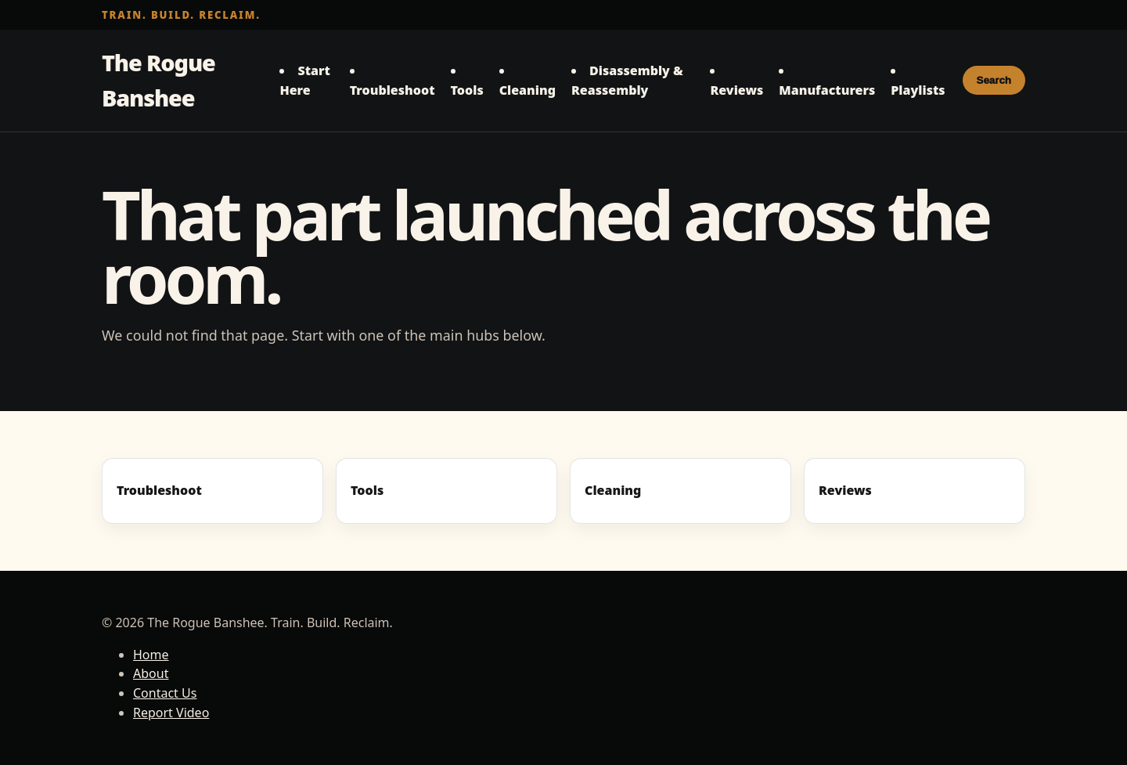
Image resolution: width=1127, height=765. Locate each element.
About (150, 673)
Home (151, 654)
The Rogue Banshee (158, 80)
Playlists (918, 90)
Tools (467, 90)
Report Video (171, 712)
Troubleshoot (392, 90)
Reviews (736, 90)
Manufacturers (827, 90)
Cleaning (527, 90)
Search (994, 80)
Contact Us (164, 693)
